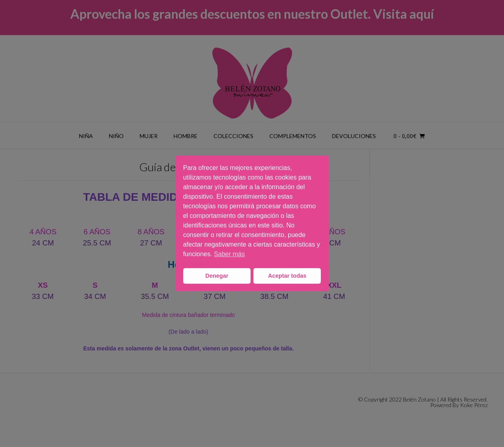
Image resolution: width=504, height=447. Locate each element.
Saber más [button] (229, 254)
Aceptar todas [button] (287, 276)
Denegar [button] (217, 276)
